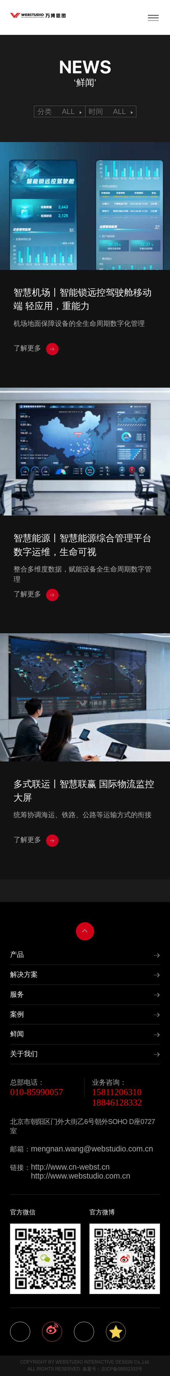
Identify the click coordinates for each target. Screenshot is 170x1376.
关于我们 (24, 1054)
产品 (17, 954)
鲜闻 (17, 1034)
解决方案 (24, 974)
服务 (17, 994)
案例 (17, 1014)
